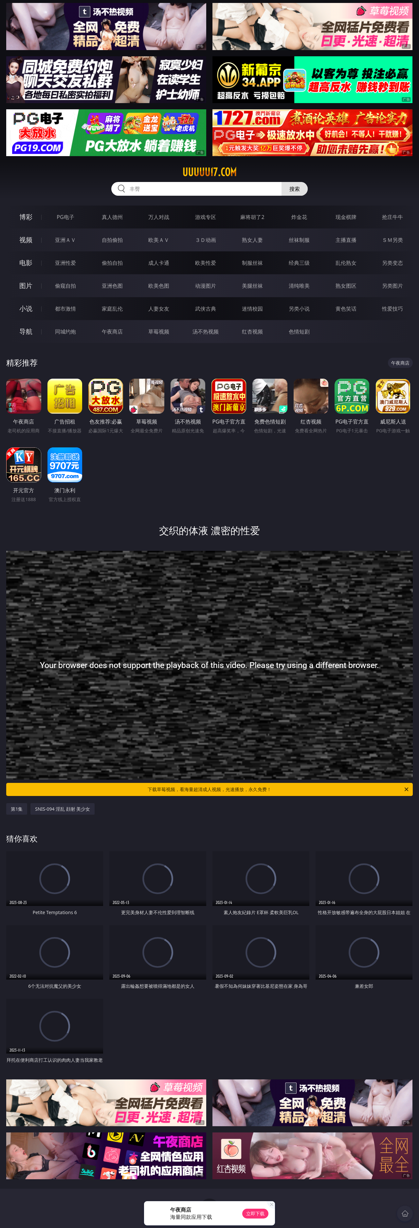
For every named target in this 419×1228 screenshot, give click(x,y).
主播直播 (346, 240)
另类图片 (392, 285)
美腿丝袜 (252, 285)
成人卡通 (158, 262)
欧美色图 (158, 285)
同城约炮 (65, 331)
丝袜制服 (299, 240)
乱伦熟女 (346, 262)
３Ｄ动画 (205, 240)
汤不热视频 (205, 331)
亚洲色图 (112, 285)
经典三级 (299, 262)
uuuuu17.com (209, 172)
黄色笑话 (346, 308)
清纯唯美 (299, 285)
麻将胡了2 (252, 217)
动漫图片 (205, 285)
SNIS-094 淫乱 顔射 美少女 (62, 809)
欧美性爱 (205, 262)
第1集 (17, 809)
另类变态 (392, 262)
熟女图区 (346, 285)
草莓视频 (158, 331)
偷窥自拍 (65, 285)
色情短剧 (299, 331)
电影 (25, 262)
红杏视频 (252, 331)
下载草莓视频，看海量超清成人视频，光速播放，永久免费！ (279, 789)
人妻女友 (158, 308)
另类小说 (299, 308)
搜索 (294, 188)
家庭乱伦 (112, 308)
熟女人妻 (252, 240)
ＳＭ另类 (392, 240)
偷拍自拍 (112, 262)
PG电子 (65, 217)
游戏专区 (205, 217)
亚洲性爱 (65, 262)
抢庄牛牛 (392, 217)
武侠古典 (205, 308)
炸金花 (299, 217)
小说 (25, 308)
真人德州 (112, 217)
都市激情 (65, 308)
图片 (25, 285)
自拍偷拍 (112, 240)
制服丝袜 (252, 262)
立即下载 (255, 1213)
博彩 (25, 216)
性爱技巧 (392, 308)
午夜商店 (112, 331)
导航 (25, 331)
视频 (25, 239)
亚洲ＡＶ (65, 240)
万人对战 (158, 217)
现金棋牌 (346, 217)
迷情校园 (252, 308)
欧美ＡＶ (158, 240)
